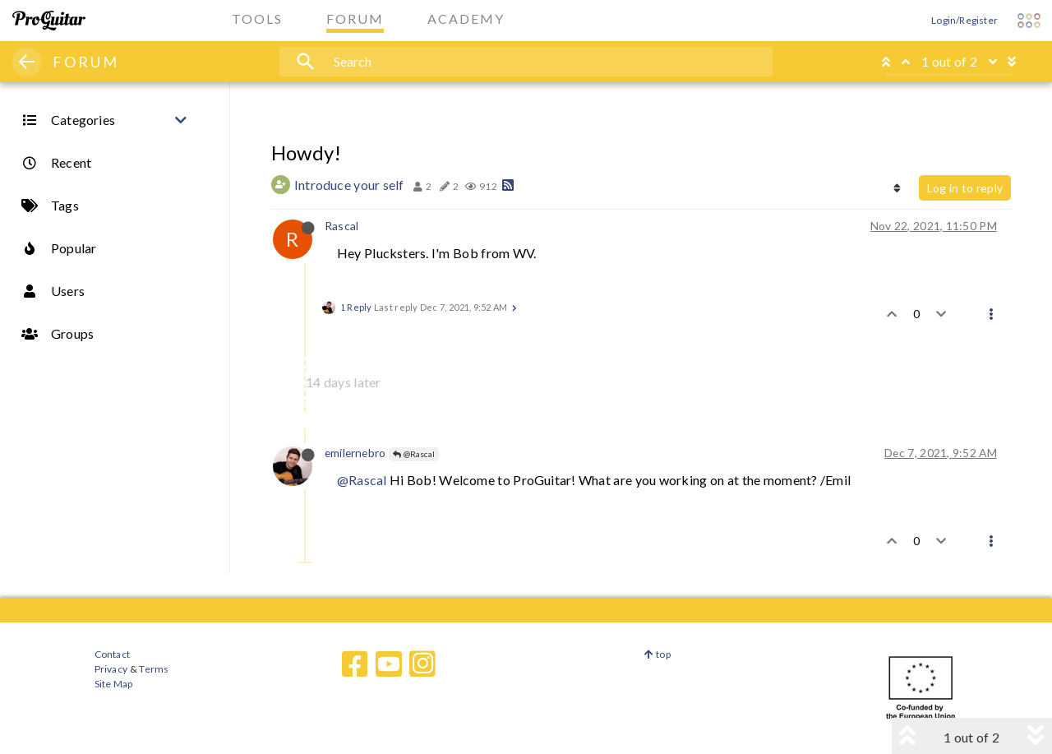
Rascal (341, 226)
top (657, 654)
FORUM (86, 62)
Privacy (111, 669)
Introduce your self (349, 184)
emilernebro (355, 453)
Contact (112, 654)
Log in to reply (965, 188)
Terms (153, 669)
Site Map (114, 684)
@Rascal (414, 454)
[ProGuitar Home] (49, 20)
